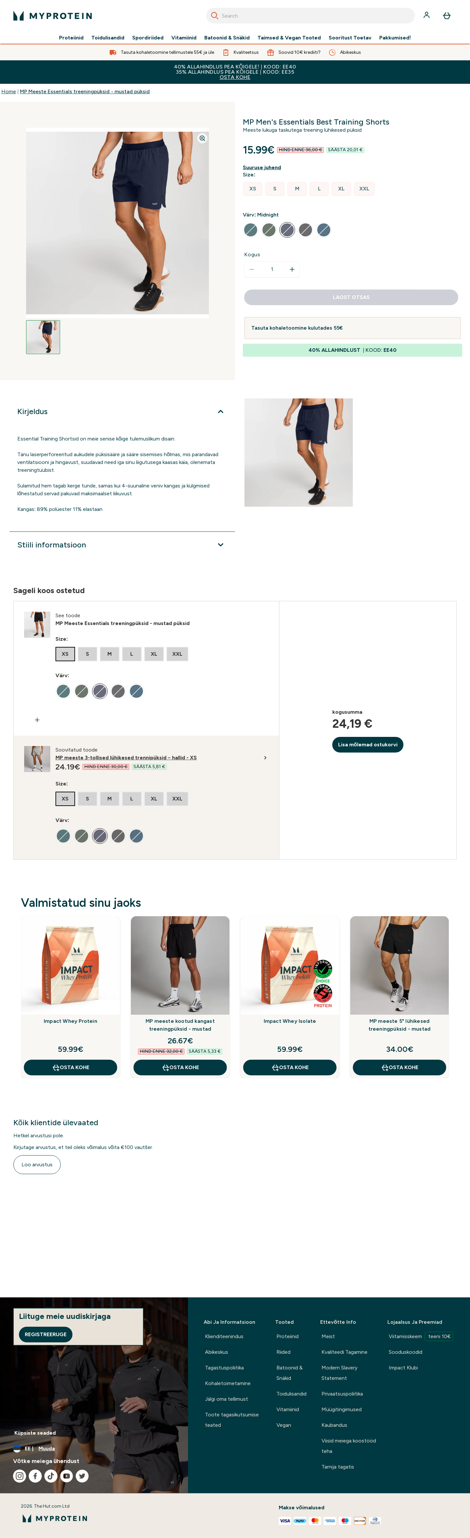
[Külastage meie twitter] (82, 1476)
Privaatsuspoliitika (342, 1394)
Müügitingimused (341, 1409)
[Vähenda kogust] (251, 269)
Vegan (283, 1425)
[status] (272, 269)
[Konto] (427, 15)
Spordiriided (148, 37)
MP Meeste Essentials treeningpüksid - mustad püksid (85, 91)
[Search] (214, 15)
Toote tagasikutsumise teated (232, 1419)
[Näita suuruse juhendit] (263, 168)
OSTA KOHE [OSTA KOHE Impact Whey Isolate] (290, 1067)
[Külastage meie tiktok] (50, 1476)
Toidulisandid (107, 37)
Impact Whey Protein (70, 1021)
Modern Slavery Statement (339, 1373)
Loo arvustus (37, 1164)
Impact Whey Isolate (290, 1021)
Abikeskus (216, 1352)
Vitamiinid (183, 37)
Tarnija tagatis (337, 1467)
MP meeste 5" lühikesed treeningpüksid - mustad (399, 1025)
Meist (328, 1336)
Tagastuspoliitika (224, 1368)
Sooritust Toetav (350, 37)
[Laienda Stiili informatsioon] (122, 545)
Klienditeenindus (224, 1336)
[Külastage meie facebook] (35, 1476)
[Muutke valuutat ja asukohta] (94, 1449)
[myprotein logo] (52, 15)
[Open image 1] (43, 337)
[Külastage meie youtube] (66, 1476)
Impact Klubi (403, 1368)
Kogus (252, 254)
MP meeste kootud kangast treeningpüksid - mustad (180, 1025)
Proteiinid (71, 37)
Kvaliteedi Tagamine (344, 1352)
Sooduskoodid (405, 1352)
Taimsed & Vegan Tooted (289, 37)
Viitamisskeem (421, 1336)
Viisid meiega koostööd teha (348, 1446)
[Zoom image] (202, 138)
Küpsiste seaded (35, 1433)
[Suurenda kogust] (292, 269)
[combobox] (310, 15)
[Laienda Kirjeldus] (122, 411)
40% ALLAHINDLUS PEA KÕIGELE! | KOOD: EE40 (235, 72)
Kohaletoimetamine (228, 1383)
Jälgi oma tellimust (226, 1399)
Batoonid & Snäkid (227, 37)
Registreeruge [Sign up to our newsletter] (46, 1334)
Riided (283, 1352)
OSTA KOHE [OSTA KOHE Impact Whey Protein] (70, 1067)
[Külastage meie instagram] (19, 1476)
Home (8, 91)
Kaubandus (334, 1425)
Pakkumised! (395, 37)
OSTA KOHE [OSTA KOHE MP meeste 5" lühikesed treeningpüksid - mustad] (399, 1067)
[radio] (252, 189)
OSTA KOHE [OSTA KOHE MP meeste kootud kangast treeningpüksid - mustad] (180, 1067)
